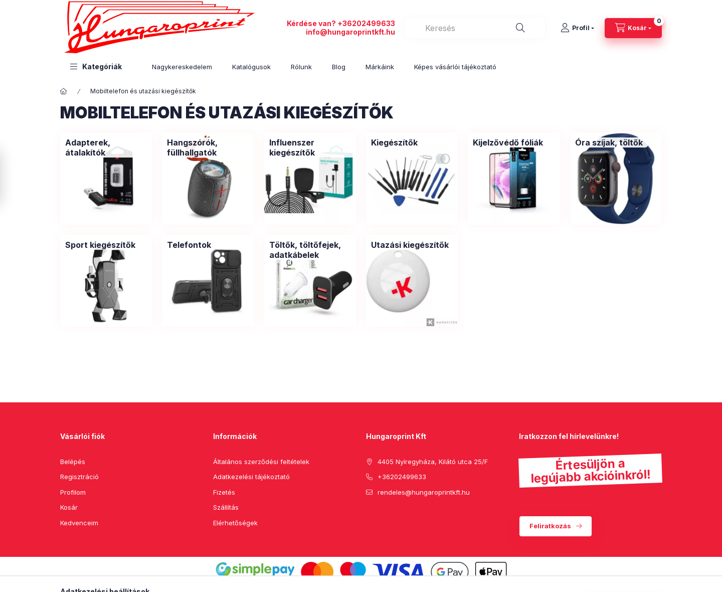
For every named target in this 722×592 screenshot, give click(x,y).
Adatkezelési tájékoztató (251, 477)
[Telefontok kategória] (189, 245)
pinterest (389, 517)
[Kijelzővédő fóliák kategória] (508, 142)
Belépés (72, 462)
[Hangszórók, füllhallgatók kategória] (208, 147)
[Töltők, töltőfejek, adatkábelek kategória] (310, 250)
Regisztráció (79, 477)
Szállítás (226, 507)
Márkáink (380, 67)
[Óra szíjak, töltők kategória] (609, 142)
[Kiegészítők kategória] (394, 142)
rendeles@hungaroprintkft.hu (424, 492)
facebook (369, 517)
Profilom (73, 492)
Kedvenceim (79, 523)
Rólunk (301, 67)
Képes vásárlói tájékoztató (455, 67)
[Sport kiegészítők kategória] (100, 245)
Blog (338, 67)
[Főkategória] (63, 91)
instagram (409, 517)
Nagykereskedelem (182, 67)
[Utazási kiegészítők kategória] (410, 245)
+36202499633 (366, 23)
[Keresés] (520, 28)
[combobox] (475, 28)
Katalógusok (251, 67)
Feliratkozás (550, 526)
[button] (96, 66)
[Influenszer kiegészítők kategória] (310, 147)
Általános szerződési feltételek (261, 462)
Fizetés (224, 492)
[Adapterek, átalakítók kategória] (106, 147)
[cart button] (633, 28)
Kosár (69, 507)
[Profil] (577, 28)
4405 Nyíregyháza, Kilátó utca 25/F (433, 462)
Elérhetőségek (235, 523)
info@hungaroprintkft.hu (350, 32)
